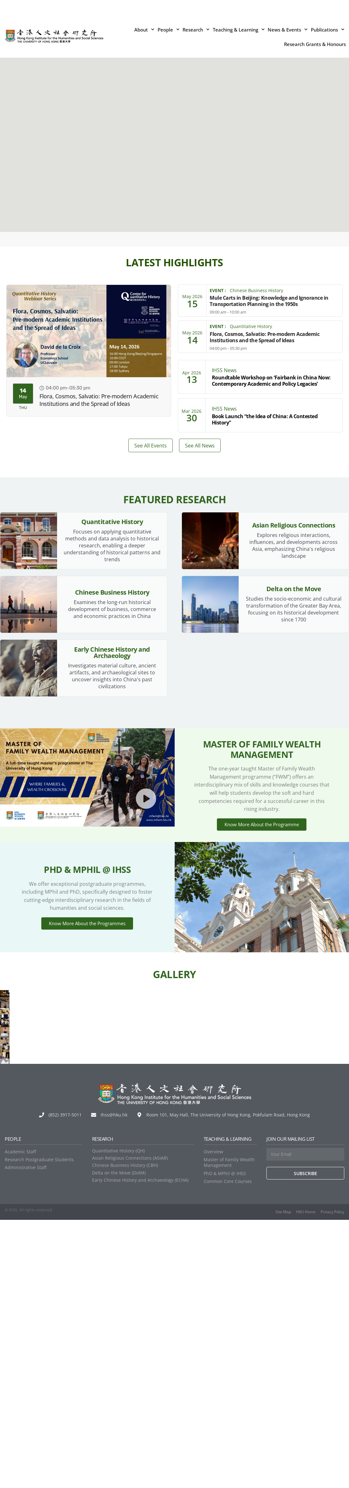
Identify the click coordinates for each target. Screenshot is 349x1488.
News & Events (288, 29)
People (169, 29)
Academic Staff (20, 1420)
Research (196, 29)
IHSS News (224, 370)
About (144, 29)
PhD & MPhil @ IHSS (225, 1441)
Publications (328, 29)
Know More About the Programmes (87, 962)
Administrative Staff (25, 1436)
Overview (213, 1420)
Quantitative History (251, 326)
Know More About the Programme (261, 845)
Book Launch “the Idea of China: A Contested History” (265, 419)
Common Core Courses (228, 1449)
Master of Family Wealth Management (229, 1430)
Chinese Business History (256, 290)
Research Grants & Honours (315, 44)
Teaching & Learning (239, 29)
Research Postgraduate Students (39, 1428)
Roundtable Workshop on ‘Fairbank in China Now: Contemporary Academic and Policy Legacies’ (271, 380)
